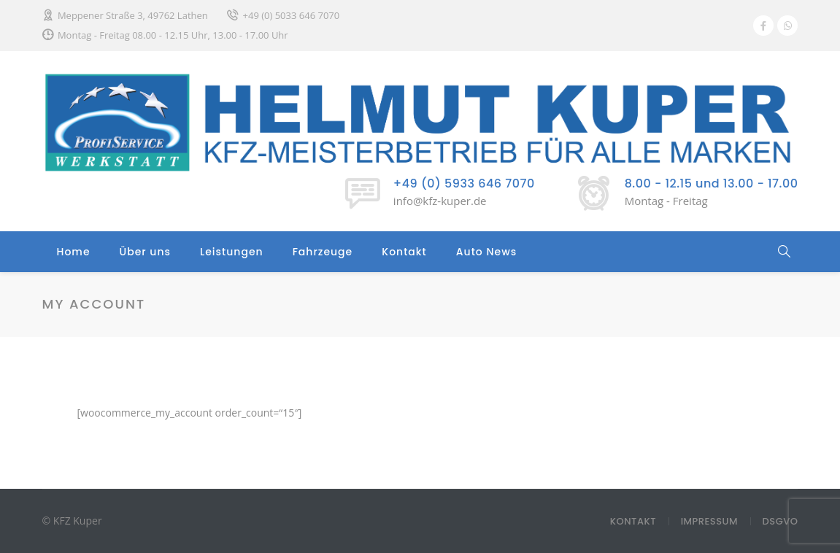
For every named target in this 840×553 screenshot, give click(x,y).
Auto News (486, 251)
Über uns (145, 251)
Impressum (709, 521)
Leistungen (231, 251)
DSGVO (780, 521)
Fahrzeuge (323, 251)
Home (73, 251)
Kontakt (404, 251)
